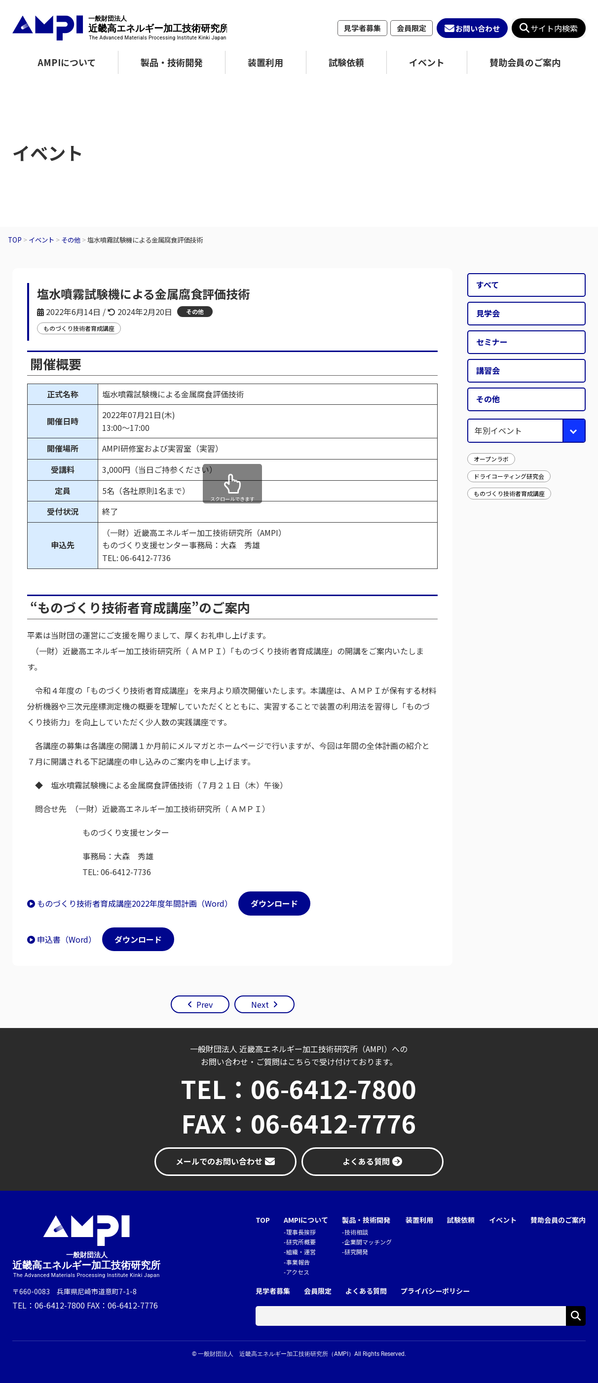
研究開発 (356, 1251)
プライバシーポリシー (435, 1291)
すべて (487, 284)
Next (260, 1004)
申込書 (49, 939)
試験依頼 (346, 62)
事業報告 (298, 1262)
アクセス (297, 1272)
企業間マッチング (368, 1242)
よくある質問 (366, 1291)
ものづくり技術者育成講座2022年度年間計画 (117, 903)
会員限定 (411, 28)
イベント (427, 62)
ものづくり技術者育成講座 (78, 328)
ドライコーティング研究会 (509, 476)
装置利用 (265, 62)
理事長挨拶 (301, 1232)
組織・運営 (301, 1251)
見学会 (488, 313)
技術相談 (356, 1232)
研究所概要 (301, 1242)
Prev (204, 1004)
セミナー (492, 342)
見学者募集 (362, 28)
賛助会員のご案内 (525, 62)
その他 (195, 311)
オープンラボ (491, 459)
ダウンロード (274, 903)
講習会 (488, 370)
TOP (263, 1220)
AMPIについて (66, 62)
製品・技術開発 (172, 62)
